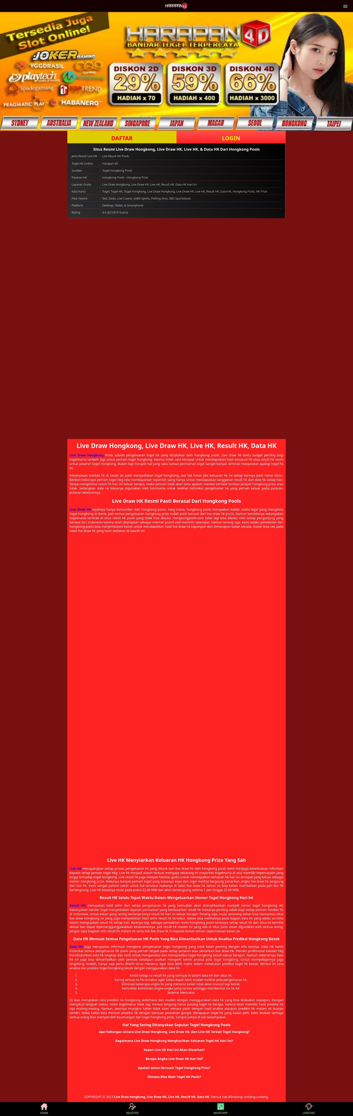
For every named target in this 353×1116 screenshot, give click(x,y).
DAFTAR (122, 138)
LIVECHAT (309, 1109)
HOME (44, 1109)
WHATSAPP (221, 1109)
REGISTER (132, 1109)
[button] (176, 1031)
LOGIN (231, 138)
